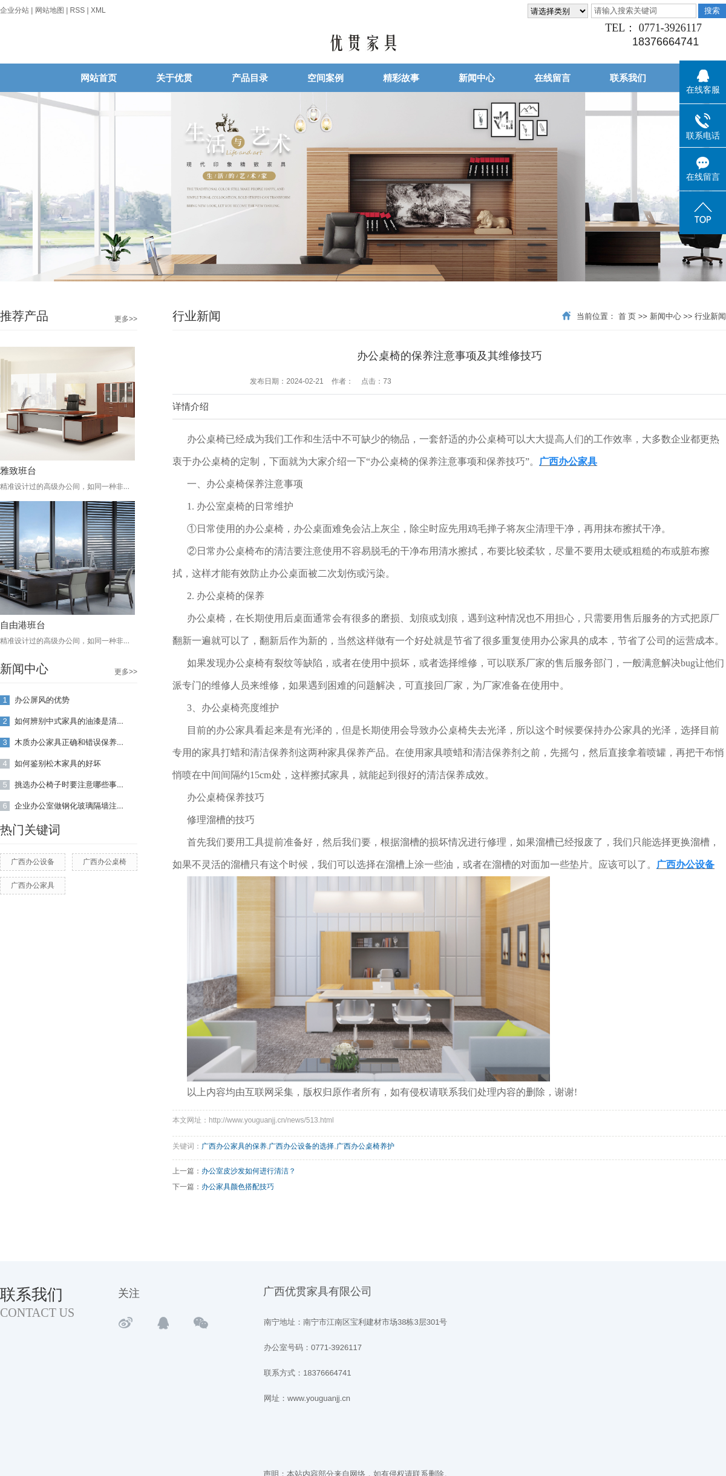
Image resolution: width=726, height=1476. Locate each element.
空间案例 (325, 78)
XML (98, 10)
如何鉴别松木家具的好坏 (50, 764)
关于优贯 (174, 78)
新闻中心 (477, 78)
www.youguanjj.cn (318, 1398)
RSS (77, 10)
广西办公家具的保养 (234, 1146)
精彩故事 (401, 78)
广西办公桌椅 (104, 862)
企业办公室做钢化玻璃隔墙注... (61, 806)
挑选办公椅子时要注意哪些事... (61, 785)
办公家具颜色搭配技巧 (237, 1186)
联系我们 (628, 78)
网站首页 (98, 78)
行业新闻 (710, 316)
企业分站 (14, 10)
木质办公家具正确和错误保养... (61, 743)
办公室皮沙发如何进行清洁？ (248, 1171)
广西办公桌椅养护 (365, 1146)
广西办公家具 (32, 885)
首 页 (627, 316)
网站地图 (50, 10)
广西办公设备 (32, 862)
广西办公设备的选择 (301, 1146)
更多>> (125, 319)
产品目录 (250, 78)
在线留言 (552, 78)
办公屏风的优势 (35, 700)
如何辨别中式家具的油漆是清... (61, 722)
